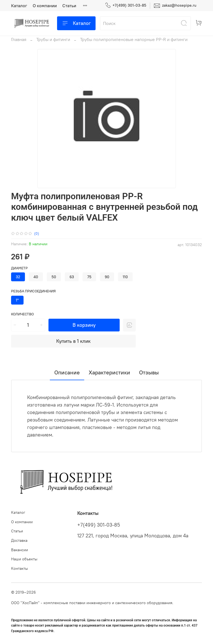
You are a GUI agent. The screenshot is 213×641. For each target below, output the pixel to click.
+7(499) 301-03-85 (125, 5)
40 (36, 276)
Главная (18, 39)
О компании (45, 5)
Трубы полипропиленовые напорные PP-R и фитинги (134, 39)
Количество (22, 314)
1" (17, 300)
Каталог (19, 5)
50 (54, 276)
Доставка (19, 540)
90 (107, 276)
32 (18, 276)
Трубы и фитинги (53, 39)
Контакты (19, 568)
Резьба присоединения (33, 291)
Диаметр (19, 268)
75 (89, 276)
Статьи (69, 5)
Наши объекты (24, 558)
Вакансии (19, 549)
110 (125, 276)
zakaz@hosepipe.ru (175, 5)
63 (72, 276)
